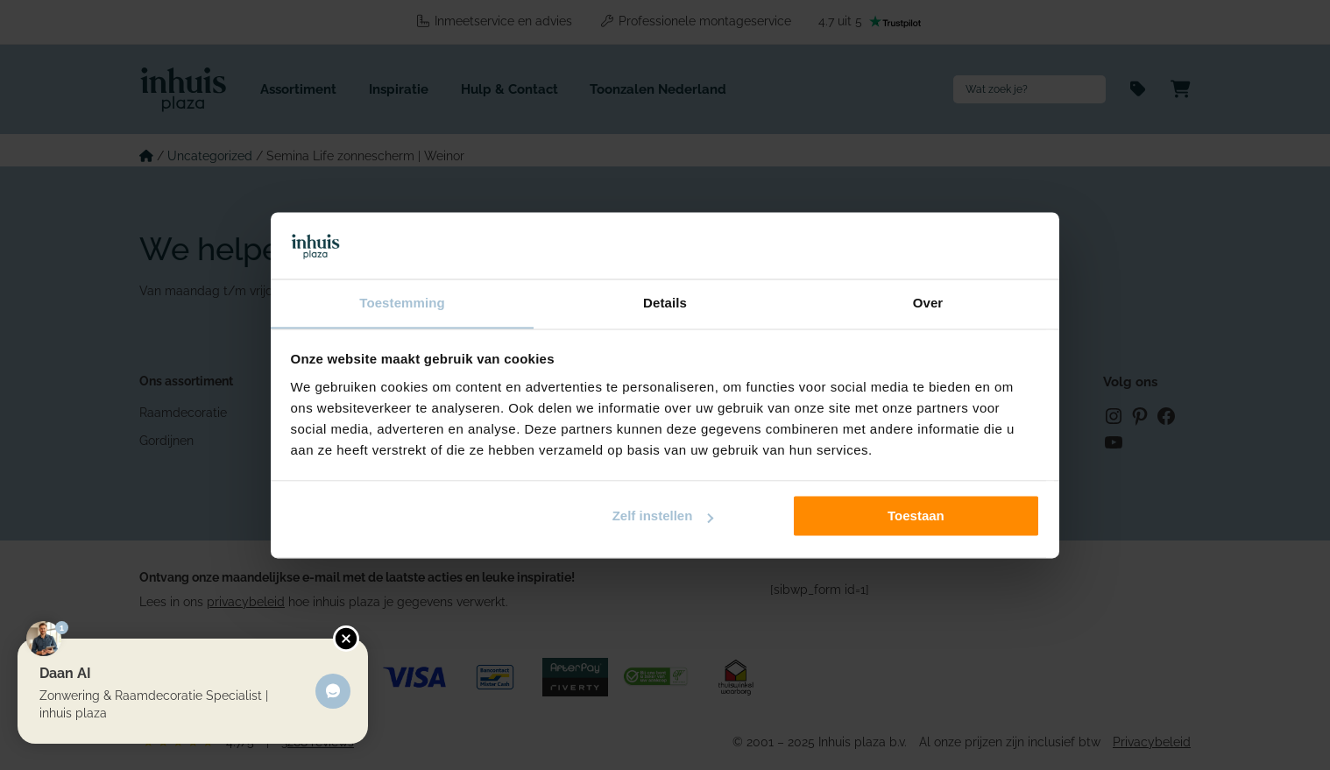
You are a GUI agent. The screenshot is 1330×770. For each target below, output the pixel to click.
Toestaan (916, 516)
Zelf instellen (663, 516)
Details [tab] (665, 302)
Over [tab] (928, 302)
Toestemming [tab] (402, 302)
